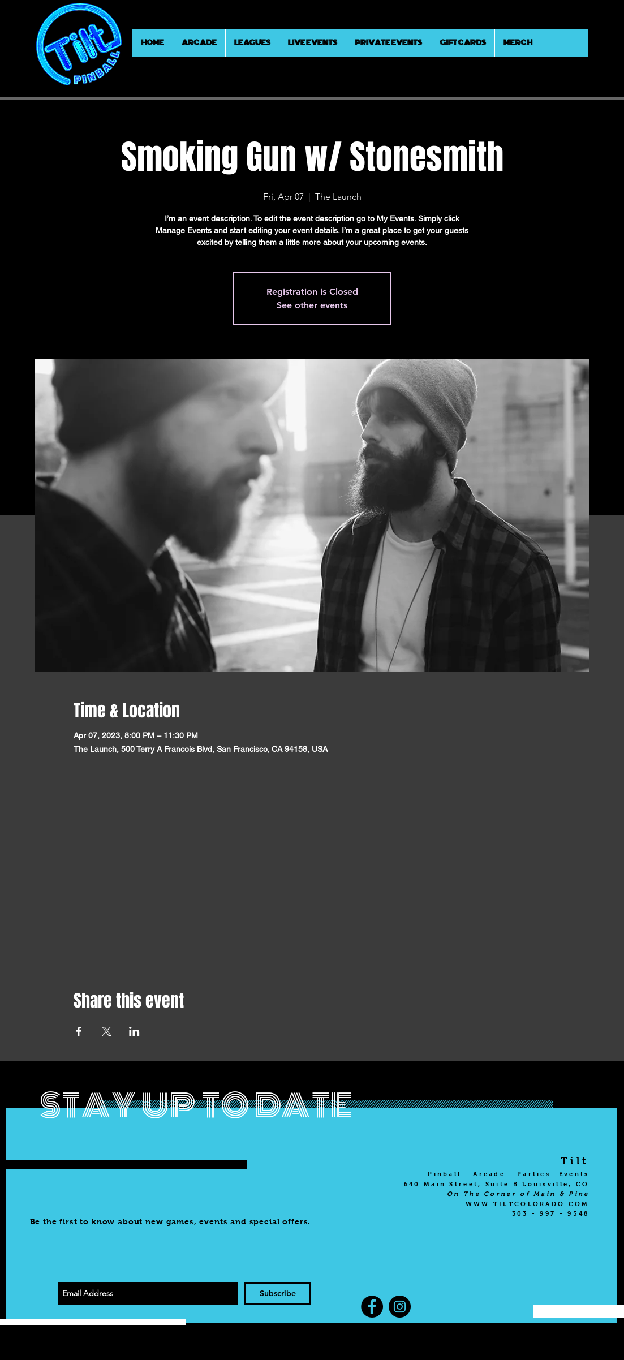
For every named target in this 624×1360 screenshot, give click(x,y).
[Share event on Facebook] (79, 1031)
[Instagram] (400, 1307)
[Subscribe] (277, 1293)
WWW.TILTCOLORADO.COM (527, 1203)
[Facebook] (372, 1307)
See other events (312, 305)
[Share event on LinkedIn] (134, 1031)
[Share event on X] (106, 1031)
